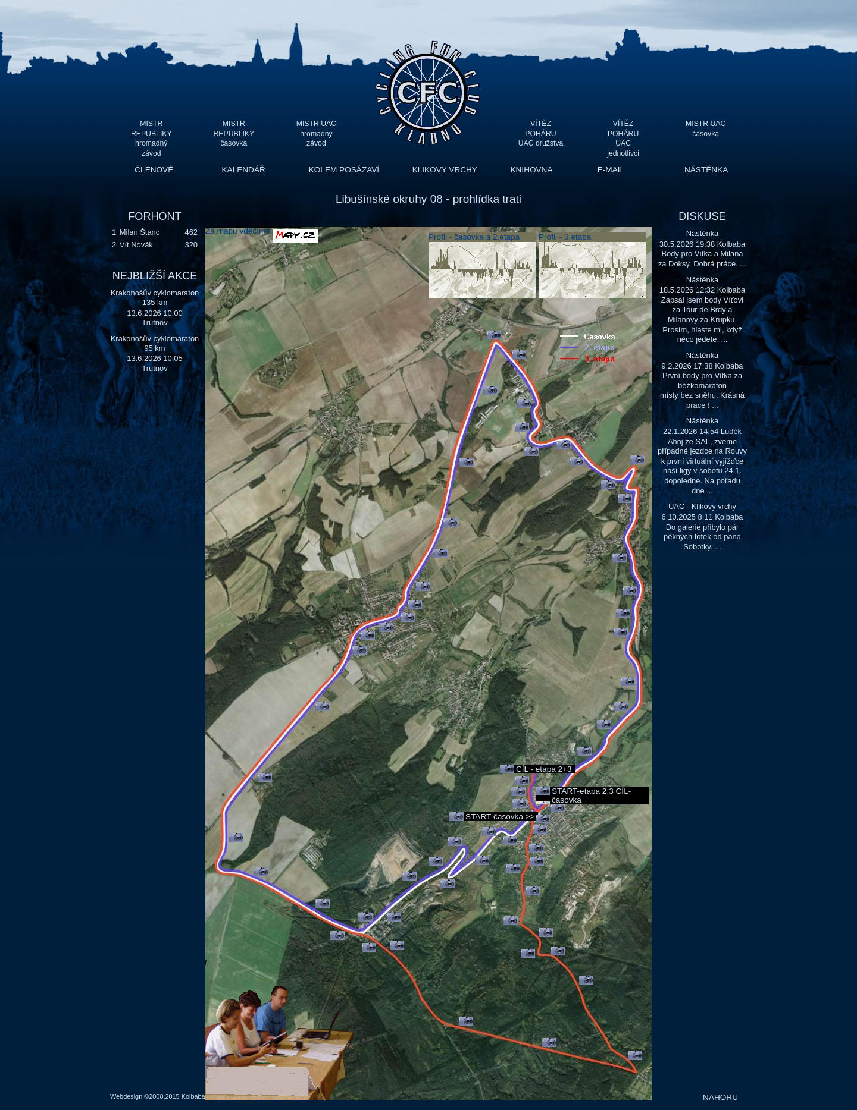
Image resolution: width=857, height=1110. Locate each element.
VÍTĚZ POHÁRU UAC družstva (540, 133)
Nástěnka (702, 233)
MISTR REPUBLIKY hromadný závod (151, 133)
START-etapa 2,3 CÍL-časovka (591, 795)
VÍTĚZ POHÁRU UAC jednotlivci (623, 133)
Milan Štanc (139, 232)
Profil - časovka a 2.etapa (474, 236)
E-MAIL (611, 169)
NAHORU (720, 1097)
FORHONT (154, 216)
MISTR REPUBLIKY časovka (234, 133)
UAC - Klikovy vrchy (702, 506)
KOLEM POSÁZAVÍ (344, 169)
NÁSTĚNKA (706, 169)
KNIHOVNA (531, 169)
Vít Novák (136, 244)
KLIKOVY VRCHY (444, 169)
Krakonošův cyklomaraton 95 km (155, 343)
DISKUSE (701, 216)
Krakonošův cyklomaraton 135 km (155, 297)
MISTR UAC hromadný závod (316, 133)
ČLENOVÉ (154, 169)
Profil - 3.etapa (565, 236)
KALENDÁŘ (243, 169)
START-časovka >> (500, 816)
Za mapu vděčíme (237, 231)
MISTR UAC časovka (705, 129)
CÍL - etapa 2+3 (544, 769)
